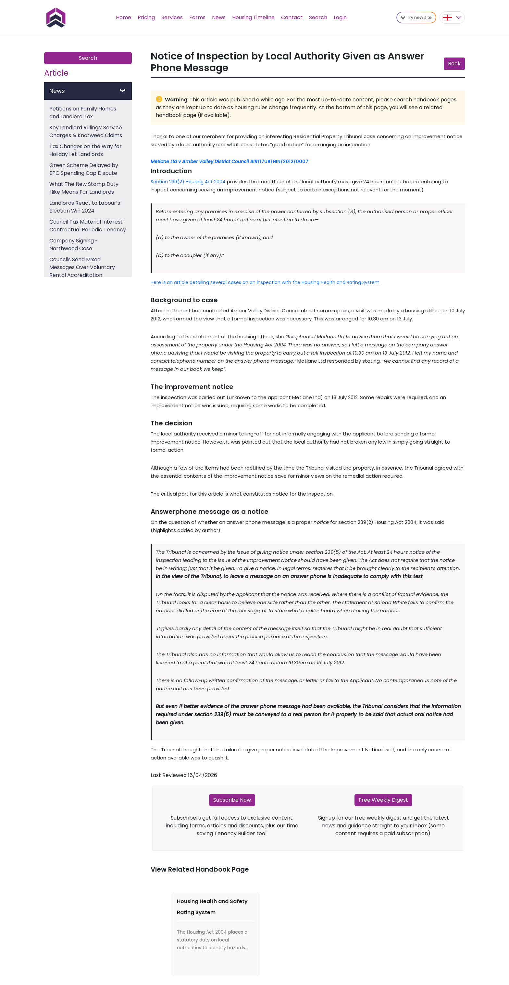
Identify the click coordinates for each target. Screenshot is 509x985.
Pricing (146, 17)
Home (123, 17)
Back (454, 63)
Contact (292, 17)
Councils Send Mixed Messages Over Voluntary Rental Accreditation (82, 267)
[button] (452, 17)
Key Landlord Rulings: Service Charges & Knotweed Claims (85, 131)
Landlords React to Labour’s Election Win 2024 (84, 206)
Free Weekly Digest (383, 800)
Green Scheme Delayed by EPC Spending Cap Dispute (83, 169)
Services (172, 17)
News (219, 17)
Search (318, 17)
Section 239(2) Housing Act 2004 (188, 181)
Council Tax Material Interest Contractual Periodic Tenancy (87, 225)
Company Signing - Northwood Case (73, 244)
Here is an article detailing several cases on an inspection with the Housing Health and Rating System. (265, 282)
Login (340, 17)
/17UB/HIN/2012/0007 (229, 161)
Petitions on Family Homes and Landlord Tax (82, 112)
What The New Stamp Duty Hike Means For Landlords (83, 188)
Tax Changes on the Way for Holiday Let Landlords (85, 150)
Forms (197, 17)
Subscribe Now (232, 800)
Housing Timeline (253, 17)
